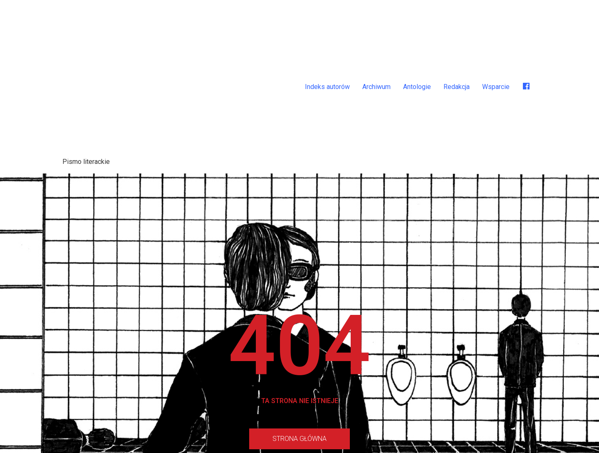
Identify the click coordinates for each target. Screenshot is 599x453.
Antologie (417, 87)
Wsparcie (496, 87)
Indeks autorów (327, 87)
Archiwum (376, 87)
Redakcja (456, 87)
